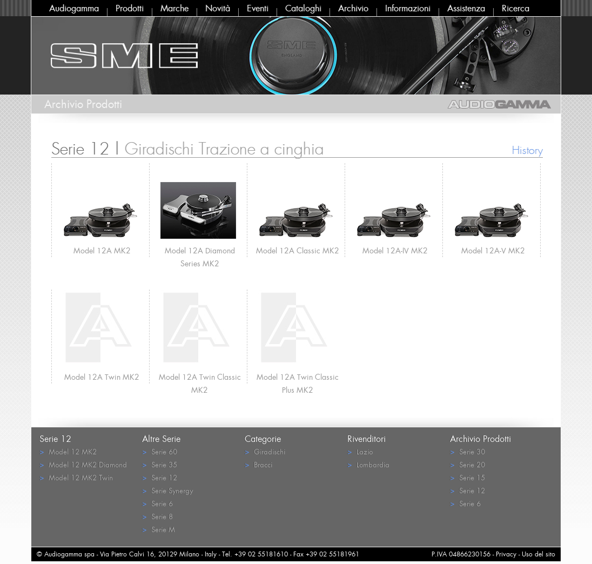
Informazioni (407, 8)
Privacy (506, 554)
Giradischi (265, 451)
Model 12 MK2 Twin (76, 477)
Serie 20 (467, 464)
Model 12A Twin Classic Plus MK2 (298, 378)
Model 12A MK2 (102, 250)
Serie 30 (467, 451)
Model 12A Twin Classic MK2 (200, 378)
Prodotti (130, 8)
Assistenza (466, 8)
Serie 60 (159, 451)
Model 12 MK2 (68, 451)
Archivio (353, 8)
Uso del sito (538, 554)
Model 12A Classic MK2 (297, 250)
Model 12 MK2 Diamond (83, 464)
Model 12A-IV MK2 (395, 250)
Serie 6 (157, 503)
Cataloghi (303, 8)
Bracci (258, 464)
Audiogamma (74, 8)
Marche (174, 8)
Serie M (158, 529)
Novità (217, 8)
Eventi (257, 8)
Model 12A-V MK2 (493, 250)
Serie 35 (159, 464)
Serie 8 (157, 516)
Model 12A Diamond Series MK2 (200, 251)
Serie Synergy (167, 490)
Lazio (360, 451)
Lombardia (368, 464)
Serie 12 (159, 477)
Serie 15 (467, 477)
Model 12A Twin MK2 (101, 377)
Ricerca (515, 8)
